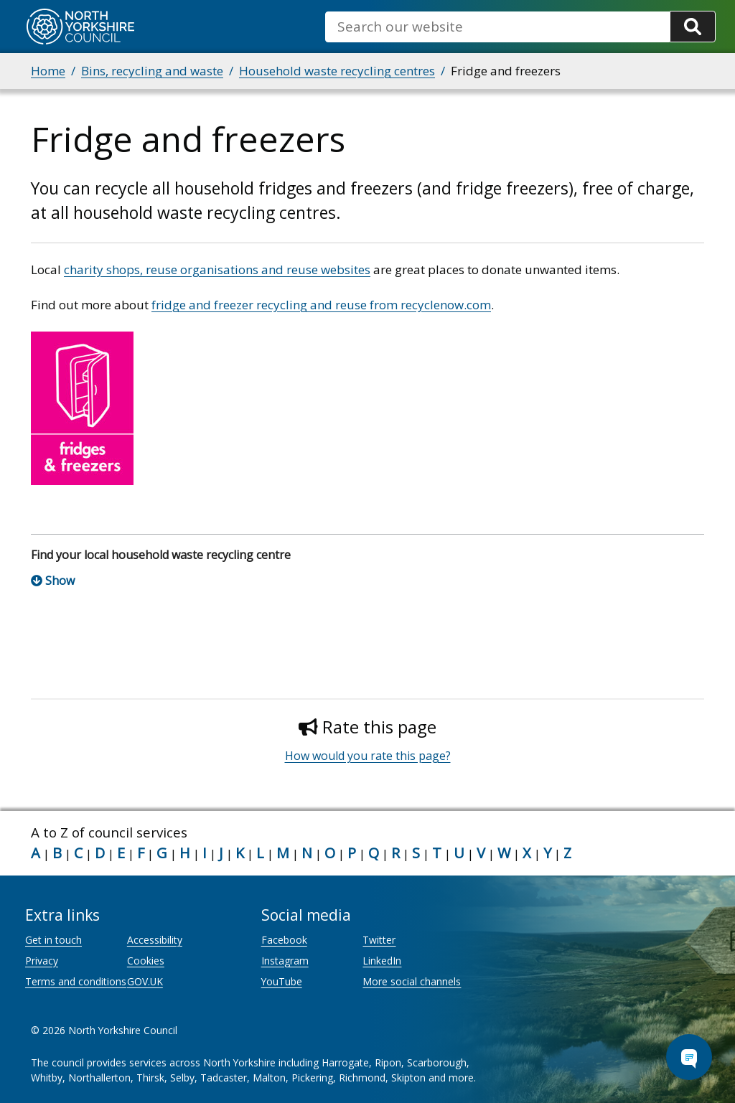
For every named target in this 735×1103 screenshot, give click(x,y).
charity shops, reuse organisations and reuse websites (217, 269)
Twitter (378, 940)
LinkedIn (381, 960)
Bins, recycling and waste (152, 70)
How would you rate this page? (368, 756)
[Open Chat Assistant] (689, 1057)
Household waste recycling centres (337, 70)
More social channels (411, 981)
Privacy (41, 960)
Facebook (284, 940)
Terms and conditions (75, 981)
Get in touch (53, 940)
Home (48, 70)
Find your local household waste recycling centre (161, 555)
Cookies (145, 960)
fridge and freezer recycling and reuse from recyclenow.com (321, 304)
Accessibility (154, 940)
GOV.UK (145, 981)
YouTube (281, 981)
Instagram (285, 960)
